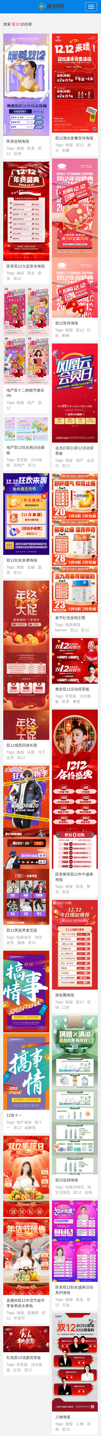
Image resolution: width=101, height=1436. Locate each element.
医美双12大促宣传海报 (25, 266)
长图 (31, 752)
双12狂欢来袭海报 (21, 560)
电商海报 (72, 625)
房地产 (19, 465)
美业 (31, 273)
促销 (17, 153)
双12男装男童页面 (21, 930)
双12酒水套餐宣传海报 (74, 138)
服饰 (21, 943)
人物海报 (62, 1417)
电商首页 (24, 937)
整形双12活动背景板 (72, 689)
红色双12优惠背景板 (23, 1357)
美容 (65, 892)
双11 (66, 466)
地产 (31, 402)
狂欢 (66, 1305)
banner (61, 630)
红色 (17, 1370)
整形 (76, 701)
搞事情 (30, 1128)
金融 (31, 567)
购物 (65, 335)
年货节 (19, 1318)
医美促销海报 (17, 141)
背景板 (22, 460)
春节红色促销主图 (70, 618)
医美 (31, 148)
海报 (20, 148)
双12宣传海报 (66, 323)
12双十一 (14, 1115)
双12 (80, 145)
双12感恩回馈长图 (21, 745)
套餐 (65, 150)
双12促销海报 (66, 1180)
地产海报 (24, 1122)
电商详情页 (74, 1187)
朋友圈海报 (64, 995)
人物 (79, 1424)
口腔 (65, 1007)
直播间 (33, 1313)
